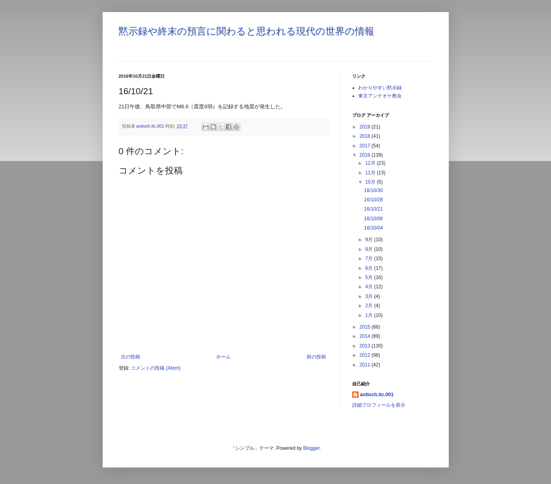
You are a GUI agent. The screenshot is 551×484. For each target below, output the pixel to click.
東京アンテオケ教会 (380, 96)
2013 (365, 346)
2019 (365, 127)
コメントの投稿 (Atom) (155, 368)
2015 (365, 327)
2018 (365, 136)
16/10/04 (373, 228)
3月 (369, 296)
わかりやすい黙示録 (380, 88)
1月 (369, 315)
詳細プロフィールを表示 (378, 405)
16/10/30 (373, 190)
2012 (365, 355)
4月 (369, 287)
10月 (371, 182)
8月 (369, 249)
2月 (369, 305)
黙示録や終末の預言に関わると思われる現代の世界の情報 (246, 31)
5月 (369, 277)
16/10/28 (373, 200)
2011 (365, 365)
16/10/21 (373, 209)
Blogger (311, 448)
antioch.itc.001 (377, 394)
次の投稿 (130, 357)
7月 (369, 258)
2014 (365, 336)
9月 (369, 239)
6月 (369, 268)
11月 (371, 173)
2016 (365, 155)
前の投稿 (316, 357)
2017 (365, 146)
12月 (371, 163)
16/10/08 (373, 218)
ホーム (223, 357)
